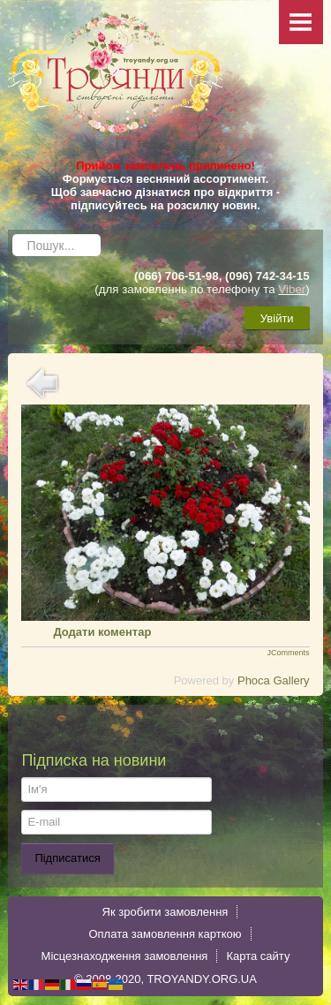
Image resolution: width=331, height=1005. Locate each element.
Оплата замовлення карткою (164, 934)
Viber (291, 289)
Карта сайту (258, 956)
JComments (288, 652)
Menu (301, 22)
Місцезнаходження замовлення (124, 956)
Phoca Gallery (273, 680)
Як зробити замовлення (165, 911)
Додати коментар (102, 632)
